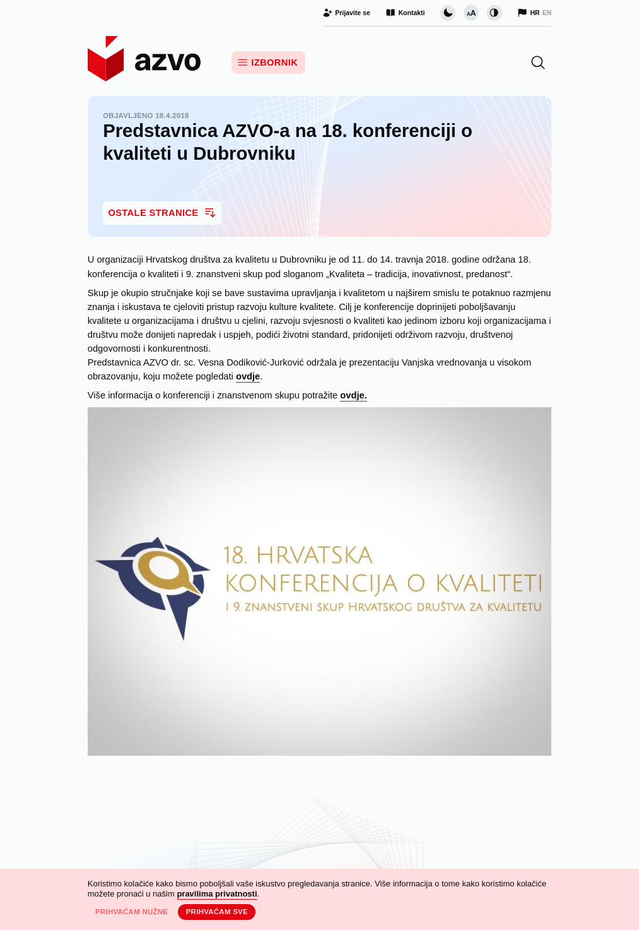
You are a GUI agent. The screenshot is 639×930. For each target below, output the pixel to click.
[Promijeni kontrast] (493, 12)
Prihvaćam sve (217, 911)
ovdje (248, 376)
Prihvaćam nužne (131, 911)
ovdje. (353, 395)
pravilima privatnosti (217, 893)
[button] (538, 62)
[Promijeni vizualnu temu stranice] (447, 12)
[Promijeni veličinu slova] (471, 12)
